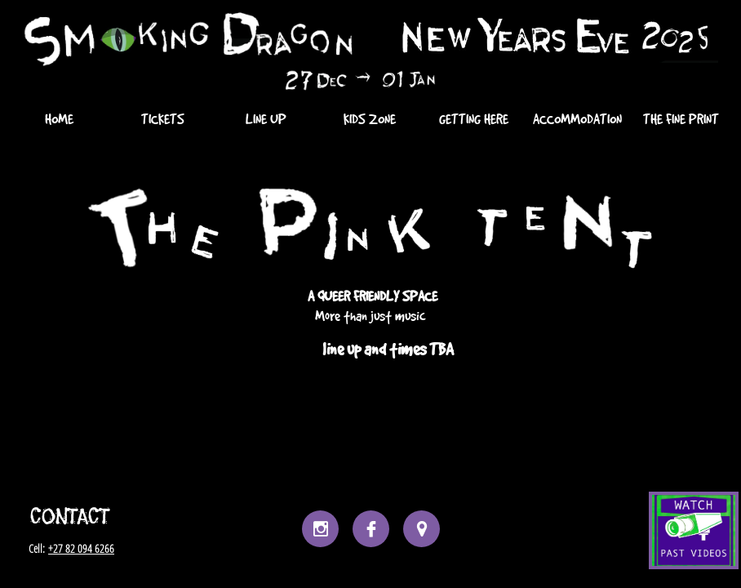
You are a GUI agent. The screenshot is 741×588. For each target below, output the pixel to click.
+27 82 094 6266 (81, 548)
